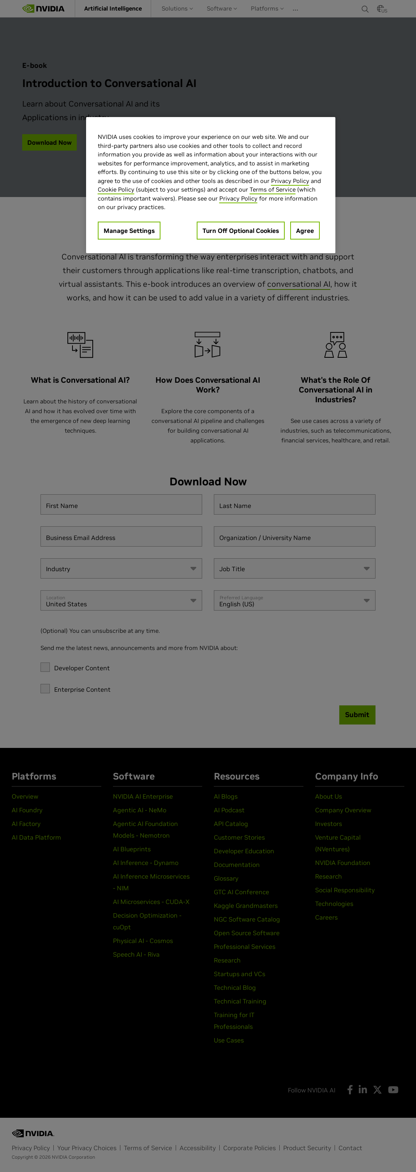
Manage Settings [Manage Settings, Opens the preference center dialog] (129, 230)
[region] (211, 185)
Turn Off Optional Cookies (241, 230)
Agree (305, 230)
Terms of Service (273, 189)
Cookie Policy (116, 189)
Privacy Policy (290, 181)
